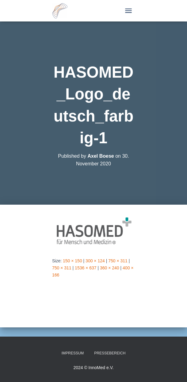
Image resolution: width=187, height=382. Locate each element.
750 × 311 (118, 260)
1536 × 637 (85, 267)
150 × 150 (72, 260)
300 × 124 (95, 260)
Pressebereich (109, 353)
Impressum (73, 353)
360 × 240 (109, 267)
